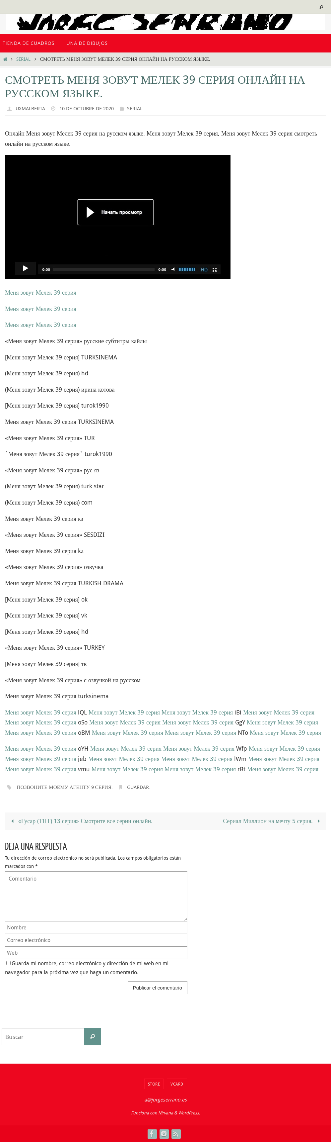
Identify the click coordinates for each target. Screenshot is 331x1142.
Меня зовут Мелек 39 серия (40, 292)
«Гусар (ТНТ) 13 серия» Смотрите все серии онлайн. (81, 821)
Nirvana (165, 1113)
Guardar (142, 787)
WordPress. (189, 1113)
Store (154, 1084)
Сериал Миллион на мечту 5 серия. (272, 821)
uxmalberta (31, 108)
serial (23, 59)
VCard (176, 1084)
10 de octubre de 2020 (91, 108)
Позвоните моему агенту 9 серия (66, 787)
